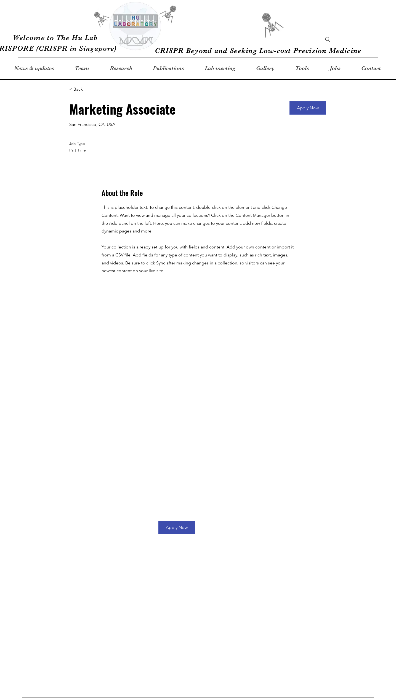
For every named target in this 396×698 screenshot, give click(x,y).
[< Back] (88, 89)
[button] (307, 108)
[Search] (327, 39)
